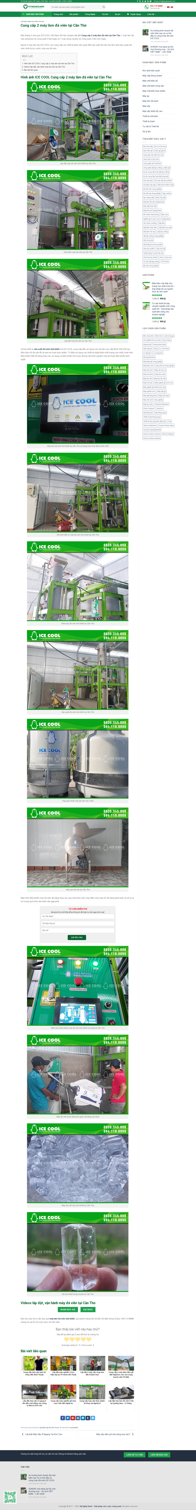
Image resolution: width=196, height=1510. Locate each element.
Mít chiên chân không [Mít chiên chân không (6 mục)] (151, 215)
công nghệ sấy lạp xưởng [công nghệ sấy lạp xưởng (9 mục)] (152, 168)
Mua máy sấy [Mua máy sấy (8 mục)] (161, 197)
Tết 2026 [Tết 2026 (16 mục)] (165, 262)
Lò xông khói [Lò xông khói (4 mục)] (158, 353)
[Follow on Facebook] (137, 1)
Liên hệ (151, 14)
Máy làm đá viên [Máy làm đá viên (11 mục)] (160, 379)
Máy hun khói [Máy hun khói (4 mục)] (148, 374)
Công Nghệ (91, 14)
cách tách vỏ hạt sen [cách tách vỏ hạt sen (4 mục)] (151, 159)
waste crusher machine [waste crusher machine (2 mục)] (151, 434)
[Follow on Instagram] (140, 1)
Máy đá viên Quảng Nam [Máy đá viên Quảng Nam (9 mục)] (152, 210)
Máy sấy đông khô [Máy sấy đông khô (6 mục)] (150, 396)
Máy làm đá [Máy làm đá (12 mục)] (147, 379)
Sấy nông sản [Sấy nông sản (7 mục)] (148, 240)
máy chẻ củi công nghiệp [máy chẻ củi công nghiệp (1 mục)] (165, 366)
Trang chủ (59, 14)
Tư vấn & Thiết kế (150, 126)
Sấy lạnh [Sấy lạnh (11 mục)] (162, 223)
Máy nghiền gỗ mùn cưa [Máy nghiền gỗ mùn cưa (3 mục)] (164, 383)
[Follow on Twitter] (145, 1)
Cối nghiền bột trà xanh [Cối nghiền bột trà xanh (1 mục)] (152, 340)
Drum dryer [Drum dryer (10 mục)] (167, 340)
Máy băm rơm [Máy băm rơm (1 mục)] (148, 366)
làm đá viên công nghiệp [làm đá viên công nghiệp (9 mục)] (152, 189)
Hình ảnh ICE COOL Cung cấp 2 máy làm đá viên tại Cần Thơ (49, 63)
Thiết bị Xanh (148, 121)
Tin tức (106, 14)
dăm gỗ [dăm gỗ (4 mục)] (167, 168)
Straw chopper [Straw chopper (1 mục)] (148, 408)
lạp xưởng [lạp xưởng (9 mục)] (167, 193)
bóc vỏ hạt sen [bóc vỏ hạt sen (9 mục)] (160, 146)
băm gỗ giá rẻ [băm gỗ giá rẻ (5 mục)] (160, 151)
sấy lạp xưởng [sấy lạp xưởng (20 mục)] (162, 232)
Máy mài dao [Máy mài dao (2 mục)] (148, 383)
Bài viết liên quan (31, 70)
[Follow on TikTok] (143, 1)
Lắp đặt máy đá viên (29, 21)
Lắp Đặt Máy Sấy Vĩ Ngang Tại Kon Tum (41, 1434)
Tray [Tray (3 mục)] (169, 421)
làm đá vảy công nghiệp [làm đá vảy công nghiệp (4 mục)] (152, 193)
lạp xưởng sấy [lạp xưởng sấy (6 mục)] (148, 197)
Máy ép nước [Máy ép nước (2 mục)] (148, 404)
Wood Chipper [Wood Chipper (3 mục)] (168, 434)
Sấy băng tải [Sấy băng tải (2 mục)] (147, 413)
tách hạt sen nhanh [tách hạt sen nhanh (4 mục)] (150, 257)
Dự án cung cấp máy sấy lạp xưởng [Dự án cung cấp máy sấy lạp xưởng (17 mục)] (156, 172)
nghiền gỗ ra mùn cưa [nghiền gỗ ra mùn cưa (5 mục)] (151, 219)
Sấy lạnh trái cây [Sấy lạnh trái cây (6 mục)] (149, 232)
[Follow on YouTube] (150, 1)
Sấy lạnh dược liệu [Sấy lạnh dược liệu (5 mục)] (150, 227)
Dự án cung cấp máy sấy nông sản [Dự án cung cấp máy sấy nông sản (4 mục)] (155, 176)
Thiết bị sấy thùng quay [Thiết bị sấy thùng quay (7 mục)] (151, 417)
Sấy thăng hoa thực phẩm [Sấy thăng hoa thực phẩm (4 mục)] (152, 244)
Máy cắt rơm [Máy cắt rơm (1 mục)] (147, 370)
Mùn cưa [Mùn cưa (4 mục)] (164, 215)
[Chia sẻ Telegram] (93, 1418)
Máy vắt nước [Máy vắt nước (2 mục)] (164, 396)
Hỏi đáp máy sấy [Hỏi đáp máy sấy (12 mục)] (149, 185)
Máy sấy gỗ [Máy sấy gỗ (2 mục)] (161, 391)
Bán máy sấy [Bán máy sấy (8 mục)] (147, 146)
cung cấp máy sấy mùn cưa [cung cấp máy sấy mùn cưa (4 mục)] (153, 155)
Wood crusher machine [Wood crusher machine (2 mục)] (151, 438)
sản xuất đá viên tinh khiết (46, 349)
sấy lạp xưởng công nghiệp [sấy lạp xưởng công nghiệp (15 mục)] (153, 236)
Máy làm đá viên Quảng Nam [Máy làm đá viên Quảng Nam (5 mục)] (153, 202)
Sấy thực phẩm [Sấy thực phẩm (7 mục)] (148, 249)
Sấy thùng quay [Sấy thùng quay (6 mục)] (160, 413)
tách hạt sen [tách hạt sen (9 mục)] (158, 253)
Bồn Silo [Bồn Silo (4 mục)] (159, 336)
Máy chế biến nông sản (153, 86)
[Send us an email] (148, 1)
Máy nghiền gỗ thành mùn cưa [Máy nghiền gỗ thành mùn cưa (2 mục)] (154, 387)
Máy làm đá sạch (150, 101)
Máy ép (145, 96)
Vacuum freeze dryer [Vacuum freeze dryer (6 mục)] (166, 425)
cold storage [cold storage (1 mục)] (169, 336)
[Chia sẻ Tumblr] (88, 1418)
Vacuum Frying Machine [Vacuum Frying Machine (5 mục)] (152, 430)
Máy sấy (146, 106)
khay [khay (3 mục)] (156, 349)
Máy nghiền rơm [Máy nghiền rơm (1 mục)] (149, 391)
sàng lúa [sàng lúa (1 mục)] (160, 408)
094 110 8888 (156, 6)
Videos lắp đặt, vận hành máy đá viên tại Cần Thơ (44, 67)
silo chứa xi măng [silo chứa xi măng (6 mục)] (149, 223)
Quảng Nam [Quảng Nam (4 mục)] (166, 219)
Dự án (118, 14)
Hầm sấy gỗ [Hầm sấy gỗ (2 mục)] (147, 349)
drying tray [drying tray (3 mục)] (147, 344)
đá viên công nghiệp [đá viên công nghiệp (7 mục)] (150, 266)
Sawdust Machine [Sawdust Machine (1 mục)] (161, 404)
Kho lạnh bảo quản (151, 70)
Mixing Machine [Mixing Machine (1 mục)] (149, 357)
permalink (74, 1428)
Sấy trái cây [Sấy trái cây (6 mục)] (161, 249)
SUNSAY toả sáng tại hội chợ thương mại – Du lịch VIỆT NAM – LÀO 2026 (162, 49)
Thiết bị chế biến (150, 116)
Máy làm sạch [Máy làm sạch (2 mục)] (160, 374)
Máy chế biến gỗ (150, 80)
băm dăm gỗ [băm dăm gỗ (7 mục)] (148, 151)
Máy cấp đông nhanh (152, 75)
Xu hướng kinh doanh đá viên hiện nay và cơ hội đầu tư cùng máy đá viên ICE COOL (161, 34)
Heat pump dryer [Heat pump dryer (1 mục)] (159, 344)
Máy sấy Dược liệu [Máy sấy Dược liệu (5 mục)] (150, 206)
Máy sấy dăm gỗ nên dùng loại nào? (115, 1434)
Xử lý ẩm (146, 131)
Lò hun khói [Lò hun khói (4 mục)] (164, 349)
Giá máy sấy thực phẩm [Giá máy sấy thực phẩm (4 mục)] (163, 180)
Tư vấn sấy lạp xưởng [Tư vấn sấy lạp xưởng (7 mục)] (151, 262)
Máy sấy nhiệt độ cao (152, 111)
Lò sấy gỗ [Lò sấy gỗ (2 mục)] (146, 353)
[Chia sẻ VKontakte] (77, 1418)
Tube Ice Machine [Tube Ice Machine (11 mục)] (149, 425)
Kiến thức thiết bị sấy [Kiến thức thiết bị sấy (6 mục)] (165, 185)
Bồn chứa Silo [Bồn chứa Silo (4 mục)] (148, 336)
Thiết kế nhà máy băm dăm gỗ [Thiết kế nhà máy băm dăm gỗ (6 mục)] (154, 421)
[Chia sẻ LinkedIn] (83, 1418)
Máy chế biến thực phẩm (153, 91)
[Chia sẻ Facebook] (62, 1418)
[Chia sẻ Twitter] (68, 1418)
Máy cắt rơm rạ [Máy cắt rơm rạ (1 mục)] (160, 370)
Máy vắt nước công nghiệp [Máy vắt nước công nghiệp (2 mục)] (153, 400)
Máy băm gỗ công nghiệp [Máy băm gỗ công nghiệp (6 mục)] (152, 361)
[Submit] (103, 7)
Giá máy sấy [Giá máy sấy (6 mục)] (147, 180)
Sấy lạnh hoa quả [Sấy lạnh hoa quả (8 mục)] (165, 227)
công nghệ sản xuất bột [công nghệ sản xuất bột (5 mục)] (152, 163)
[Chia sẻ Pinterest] (72, 1418)
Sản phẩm (74, 14)
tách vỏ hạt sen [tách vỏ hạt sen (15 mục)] (165, 257)
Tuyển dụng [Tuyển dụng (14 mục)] (147, 253)
